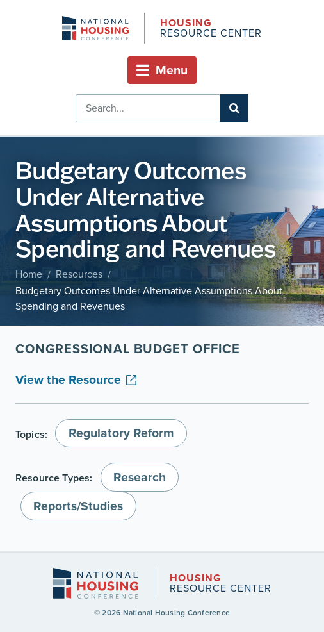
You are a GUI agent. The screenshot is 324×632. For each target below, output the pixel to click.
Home (28, 274)
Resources (79, 274)
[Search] (234, 108)
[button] (162, 70)
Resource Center (210, 29)
